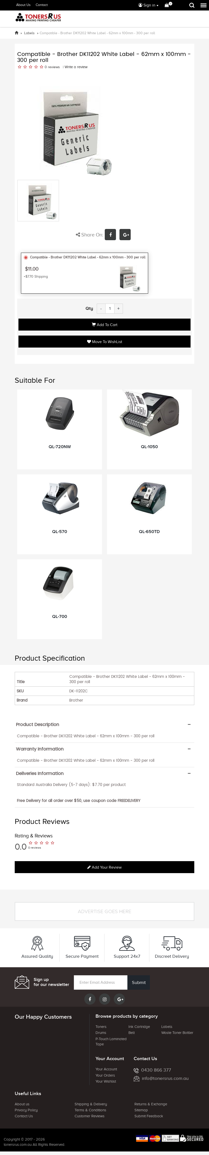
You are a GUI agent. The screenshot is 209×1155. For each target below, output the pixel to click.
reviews (54, 67)
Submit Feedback (148, 1116)
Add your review (104, 867)
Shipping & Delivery (91, 1104)
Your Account (106, 1069)
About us (22, 1104)
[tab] (104, 725)
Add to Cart (104, 325)
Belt (131, 1033)
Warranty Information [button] (40, 749)
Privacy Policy (26, 1110)
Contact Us (24, 1116)
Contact (42, 5)
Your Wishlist (106, 1081)
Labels (166, 1027)
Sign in (146, 5)
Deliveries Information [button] (40, 773)
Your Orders (105, 1075)
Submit (138, 982)
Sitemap (141, 1110)
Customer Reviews (89, 1116)
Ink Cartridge (139, 1027)
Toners (101, 1027)
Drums (101, 1033)
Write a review (76, 67)
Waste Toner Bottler (177, 1033)
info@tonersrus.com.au (161, 1078)
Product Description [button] (37, 724)
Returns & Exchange (150, 1104)
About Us (23, 5)
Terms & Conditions (90, 1110)
